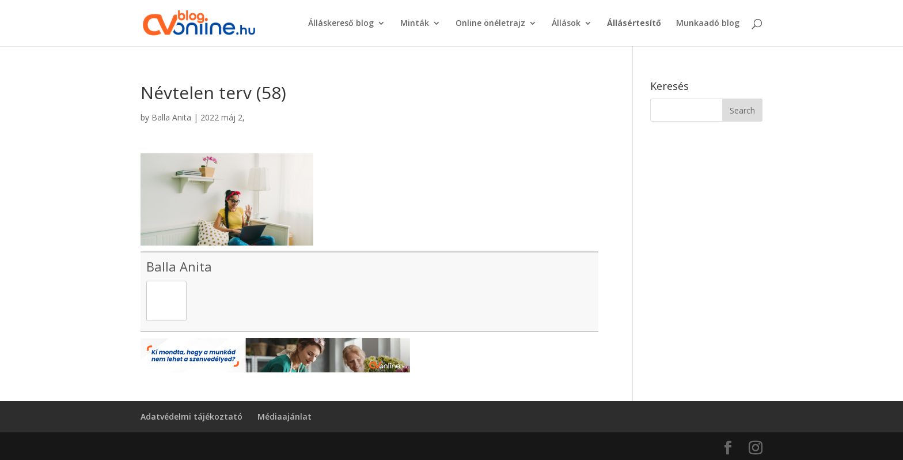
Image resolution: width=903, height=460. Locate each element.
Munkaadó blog (707, 23)
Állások (566, 23)
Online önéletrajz (490, 23)
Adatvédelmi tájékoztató (191, 416)
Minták (414, 23)
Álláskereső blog (341, 23)
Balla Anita (171, 117)
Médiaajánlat (284, 416)
